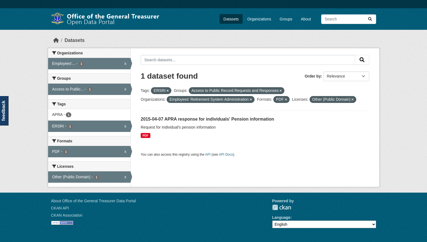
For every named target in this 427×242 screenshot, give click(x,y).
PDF (145, 135)
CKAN (281, 207)
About (306, 19)
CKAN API (60, 208)
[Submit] (370, 19)
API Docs (226, 154)
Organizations (259, 19)
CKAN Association (67, 215)
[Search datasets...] (348, 19)
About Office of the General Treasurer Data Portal (93, 201)
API (208, 154)
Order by (313, 76)
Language (281, 217)
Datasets (231, 19)
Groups (286, 19)
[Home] (56, 40)
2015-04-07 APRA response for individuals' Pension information (207, 119)
